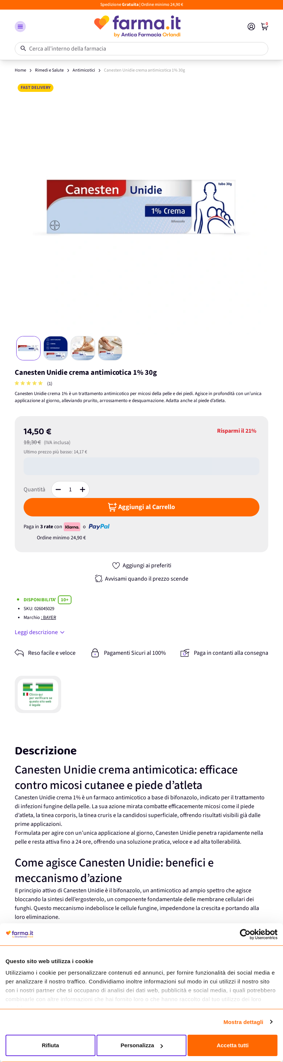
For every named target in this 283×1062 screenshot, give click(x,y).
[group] (29, 383)
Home (20, 70)
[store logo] (136, 26)
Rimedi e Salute (49, 70)
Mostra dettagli (243, 1022)
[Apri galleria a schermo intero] (141, 208)
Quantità (34, 489)
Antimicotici (84, 70)
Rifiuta (50, 1045)
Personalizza (141, 1045)
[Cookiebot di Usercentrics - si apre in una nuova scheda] (245, 934)
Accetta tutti (233, 1045)
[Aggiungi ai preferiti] (141, 565)
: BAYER (48, 617)
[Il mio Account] (251, 26)
